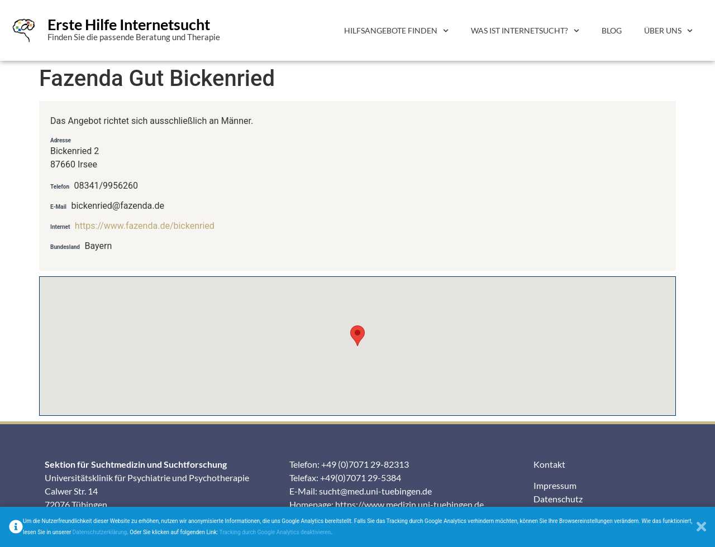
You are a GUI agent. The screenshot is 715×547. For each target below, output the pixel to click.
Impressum (554, 485)
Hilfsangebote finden (396, 30)
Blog (612, 30)
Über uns (668, 30)
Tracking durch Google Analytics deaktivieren (275, 532)
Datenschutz (558, 498)
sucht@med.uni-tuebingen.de (375, 491)
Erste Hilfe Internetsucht (128, 24)
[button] (357, 335)
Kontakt (549, 464)
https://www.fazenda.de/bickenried (144, 225)
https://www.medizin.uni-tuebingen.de (409, 504)
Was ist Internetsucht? (525, 30)
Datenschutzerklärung (100, 532)
